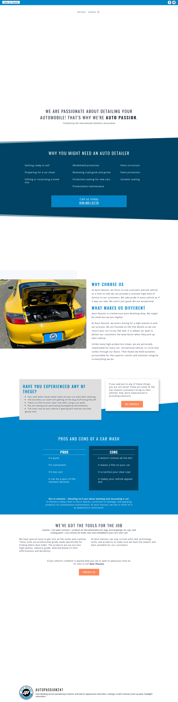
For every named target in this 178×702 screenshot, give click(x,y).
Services (81, 12)
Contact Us (89, 572)
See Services (132, 404)
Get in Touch (11, 2)
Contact (92, 12)
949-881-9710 (89, 203)
